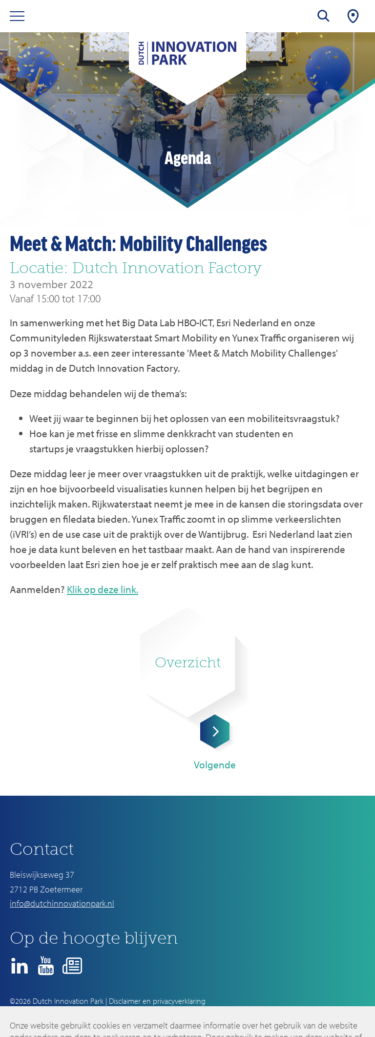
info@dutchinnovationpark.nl (62, 903)
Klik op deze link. (102, 589)
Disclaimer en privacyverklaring (157, 1001)
